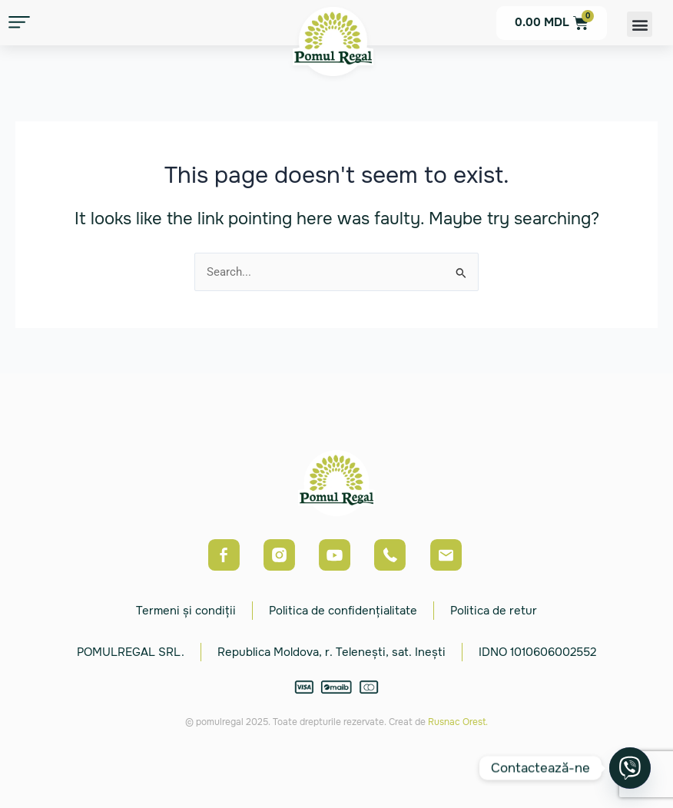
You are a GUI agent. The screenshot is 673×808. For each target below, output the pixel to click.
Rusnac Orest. (458, 722)
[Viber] (630, 768)
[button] (639, 24)
